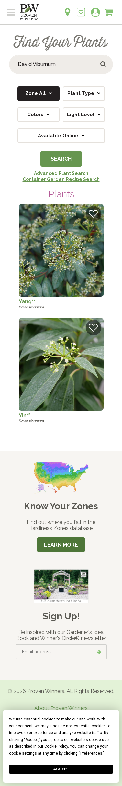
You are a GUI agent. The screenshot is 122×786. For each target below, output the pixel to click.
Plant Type (81, 93)
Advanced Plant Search (61, 173)
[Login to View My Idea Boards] (80, 8)
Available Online (59, 136)
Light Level (81, 114)
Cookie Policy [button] (56, 746)
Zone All (36, 93)
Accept (61, 769)
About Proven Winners (61, 708)
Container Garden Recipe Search (61, 179)
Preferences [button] (91, 753)
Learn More (61, 545)
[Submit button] (103, 64)
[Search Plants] (61, 64)
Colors (36, 114)
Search (61, 159)
